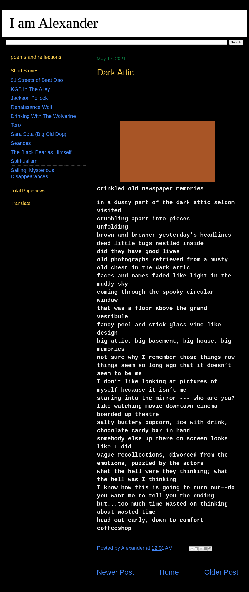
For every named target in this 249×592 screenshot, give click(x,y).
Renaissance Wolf (31, 107)
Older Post (221, 572)
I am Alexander (54, 23)
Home (169, 572)
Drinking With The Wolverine (43, 116)
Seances (21, 143)
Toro (16, 125)
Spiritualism (24, 161)
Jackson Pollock (29, 98)
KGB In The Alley (30, 89)
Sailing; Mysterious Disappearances (32, 173)
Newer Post (115, 572)
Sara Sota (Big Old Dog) (38, 134)
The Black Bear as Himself (41, 152)
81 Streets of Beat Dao (37, 80)
